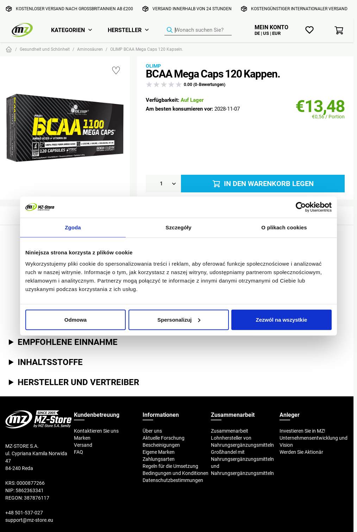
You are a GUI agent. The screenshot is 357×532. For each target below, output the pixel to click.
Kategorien (68, 30)
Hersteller (125, 30)
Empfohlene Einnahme (68, 342)
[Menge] (163, 183)
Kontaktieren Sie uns (96, 430)
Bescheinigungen (161, 445)
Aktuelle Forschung (163, 437)
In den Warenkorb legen (263, 183)
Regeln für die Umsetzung (170, 466)
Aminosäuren (90, 49)
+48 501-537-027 (24, 512)
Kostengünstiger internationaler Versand (299, 8)
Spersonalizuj (178, 319)
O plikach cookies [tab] (284, 227)
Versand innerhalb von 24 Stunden (192, 8)
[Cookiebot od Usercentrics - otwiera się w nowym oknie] (301, 207)
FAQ (78, 452)
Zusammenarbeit (229, 430)
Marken (82, 437)
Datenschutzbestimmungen (173, 480)
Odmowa (75, 319)
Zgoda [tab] (73, 227)
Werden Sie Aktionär (301, 452)
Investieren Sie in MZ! (302, 430)
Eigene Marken (159, 452)
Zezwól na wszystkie (281, 319)
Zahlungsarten (159, 459)
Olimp (153, 65)
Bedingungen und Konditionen (175, 473)
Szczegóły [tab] (178, 227)
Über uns (152, 430)
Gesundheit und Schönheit (45, 49)
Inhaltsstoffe (50, 362)
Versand (83, 445)
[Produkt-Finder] (198, 30)
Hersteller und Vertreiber (78, 382)
